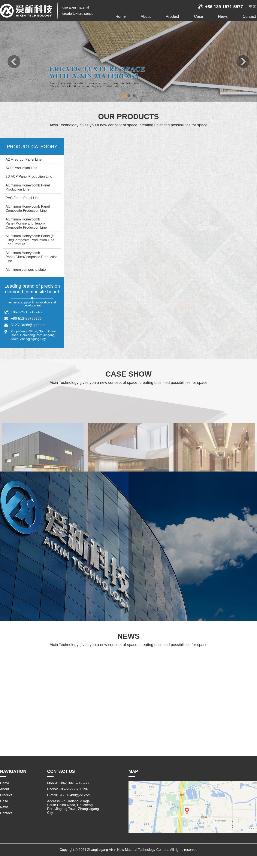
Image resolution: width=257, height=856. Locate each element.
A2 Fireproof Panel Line (24, 159)
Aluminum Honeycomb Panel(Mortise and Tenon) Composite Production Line (26, 223)
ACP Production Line (21, 168)
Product (172, 16)
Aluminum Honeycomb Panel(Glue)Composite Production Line (32, 257)
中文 (252, 6)
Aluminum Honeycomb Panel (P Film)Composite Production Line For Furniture (30, 240)
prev (13, 61)
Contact (249, 16)
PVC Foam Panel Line (22, 198)
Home (120, 16)
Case (198, 16)
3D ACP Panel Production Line (29, 176)
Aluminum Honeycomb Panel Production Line (28, 187)
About (146, 16)
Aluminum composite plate (26, 269)
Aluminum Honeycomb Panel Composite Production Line (28, 208)
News (223, 16)
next (243, 61)
